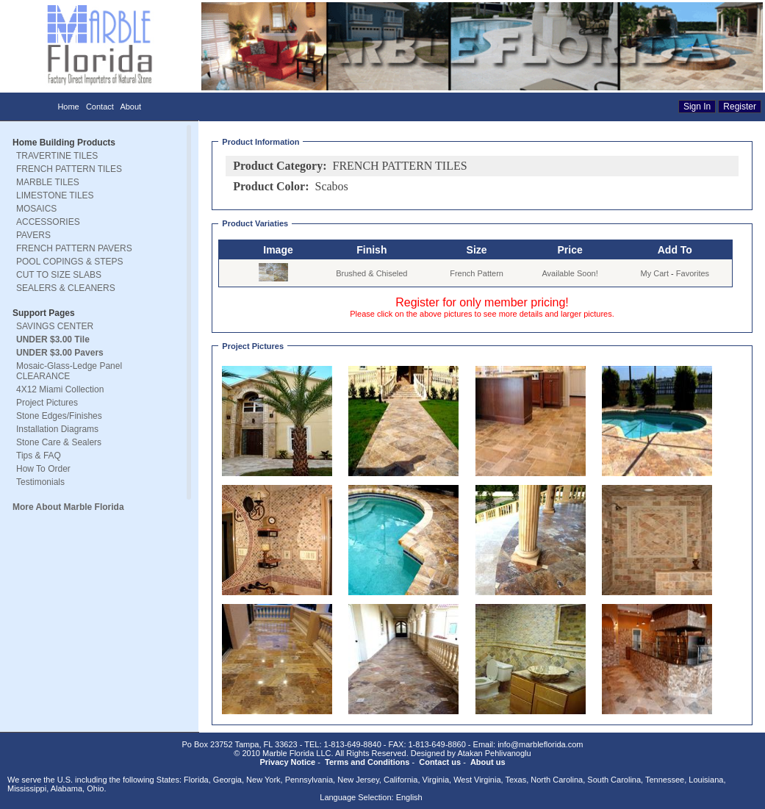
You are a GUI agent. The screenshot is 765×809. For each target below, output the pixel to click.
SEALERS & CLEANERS (65, 288)
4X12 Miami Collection (60, 389)
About (130, 106)
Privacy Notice (287, 762)
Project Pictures (47, 403)
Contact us (440, 762)
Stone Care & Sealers (58, 442)
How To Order (43, 469)
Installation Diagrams (57, 429)
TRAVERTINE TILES (57, 156)
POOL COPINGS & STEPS (69, 261)
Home (68, 106)
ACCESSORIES (48, 222)
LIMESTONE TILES (55, 195)
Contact (100, 106)
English (409, 797)
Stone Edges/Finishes (59, 416)
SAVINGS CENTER (54, 326)
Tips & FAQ (38, 455)
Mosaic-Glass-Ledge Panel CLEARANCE (69, 371)
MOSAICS (36, 209)
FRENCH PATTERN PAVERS (74, 248)
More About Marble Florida (68, 507)
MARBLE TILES (47, 182)
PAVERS (33, 235)
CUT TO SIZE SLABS (58, 275)
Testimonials (40, 482)
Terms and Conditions (367, 762)
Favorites (692, 273)
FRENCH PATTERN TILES (69, 169)
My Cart (655, 273)
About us (488, 762)
